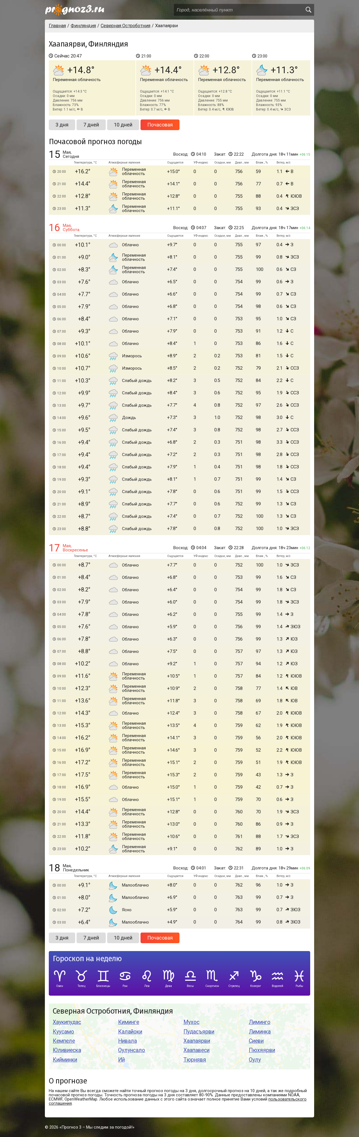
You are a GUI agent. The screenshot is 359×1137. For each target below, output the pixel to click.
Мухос (191, 1022)
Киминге (128, 1022)
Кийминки (65, 1060)
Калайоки (130, 1031)
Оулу (255, 1060)
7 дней (91, 125)
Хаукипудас (67, 1022)
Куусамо (63, 1031)
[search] (308, 10)
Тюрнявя (194, 1060)
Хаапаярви (196, 1041)
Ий (121, 1060)
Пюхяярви (262, 1050)
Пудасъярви (198, 1031)
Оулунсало (131, 1050)
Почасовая (160, 125)
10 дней (123, 125)
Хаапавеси (196, 1050)
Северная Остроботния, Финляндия (113, 1011)
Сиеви (256, 1041)
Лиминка (260, 1031)
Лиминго (259, 1022)
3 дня (62, 125)
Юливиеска (67, 1050)
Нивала (127, 1041)
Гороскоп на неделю (87, 959)
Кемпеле (64, 1041)
